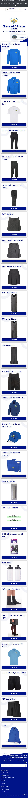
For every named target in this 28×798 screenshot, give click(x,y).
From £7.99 (14, 609)
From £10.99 (14, 179)
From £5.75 (14, 447)
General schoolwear (5, 775)
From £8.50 (14, 476)
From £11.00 (14, 124)
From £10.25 (14, 287)
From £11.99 (14, 557)
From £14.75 (14, 261)
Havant (20, 760)
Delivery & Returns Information (7, 777)
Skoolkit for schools (5, 786)
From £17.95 (14, 234)
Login (2, 784)
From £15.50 (14, 96)
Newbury (25, 760)
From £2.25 (14, 502)
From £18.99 (14, 151)
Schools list (3, 773)
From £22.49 (14, 339)
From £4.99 (14, 528)
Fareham (17, 760)
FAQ (2, 779)
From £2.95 (14, 746)
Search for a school (5, 772)
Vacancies (3, 780)
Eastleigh (12, 760)
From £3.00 (14, 583)
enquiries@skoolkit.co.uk (19, 757)
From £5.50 (14, 719)
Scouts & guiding (4, 791)
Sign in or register (4, 770)
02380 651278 (23, 755)
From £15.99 (14, 208)
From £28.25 (14, 313)
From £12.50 (14, 67)
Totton (25, 762)
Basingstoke (7, 760)
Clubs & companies (5, 789)
